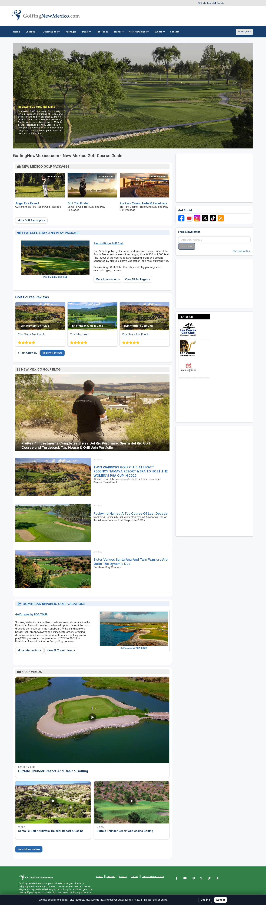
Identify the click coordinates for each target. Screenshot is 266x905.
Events (159, 31)
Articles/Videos (139, 31)
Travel (118, 31)
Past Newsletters (241, 251)
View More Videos (29, 849)
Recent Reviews (52, 352)
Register (221, 3)
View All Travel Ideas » (61, 650)
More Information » (108, 279)
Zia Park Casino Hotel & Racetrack (143, 203)
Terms (134, 876)
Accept (220, 899)
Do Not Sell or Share (153, 876)
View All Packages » (137, 279)
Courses (31, 31)
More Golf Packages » (31, 220)
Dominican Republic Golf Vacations (54, 604)
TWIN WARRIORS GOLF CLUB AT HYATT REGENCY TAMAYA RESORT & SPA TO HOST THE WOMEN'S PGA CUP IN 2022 (131, 471)
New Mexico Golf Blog (41, 369)
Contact (111, 876)
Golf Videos (32, 672)
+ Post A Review (27, 352)
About (99, 876)
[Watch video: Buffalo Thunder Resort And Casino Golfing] (92, 720)
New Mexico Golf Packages (45, 166)
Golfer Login (207, 3)
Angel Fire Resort (27, 203)
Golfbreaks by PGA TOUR (31, 614)
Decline (205, 899)
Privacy (123, 876)
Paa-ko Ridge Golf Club (55, 277)
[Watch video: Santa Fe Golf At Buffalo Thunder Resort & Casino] (53, 802)
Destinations (51, 31)
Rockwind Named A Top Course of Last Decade (131, 513)
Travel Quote (244, 31)
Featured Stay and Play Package (50, 233)
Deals (86, 31)
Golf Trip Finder (78, 203)
